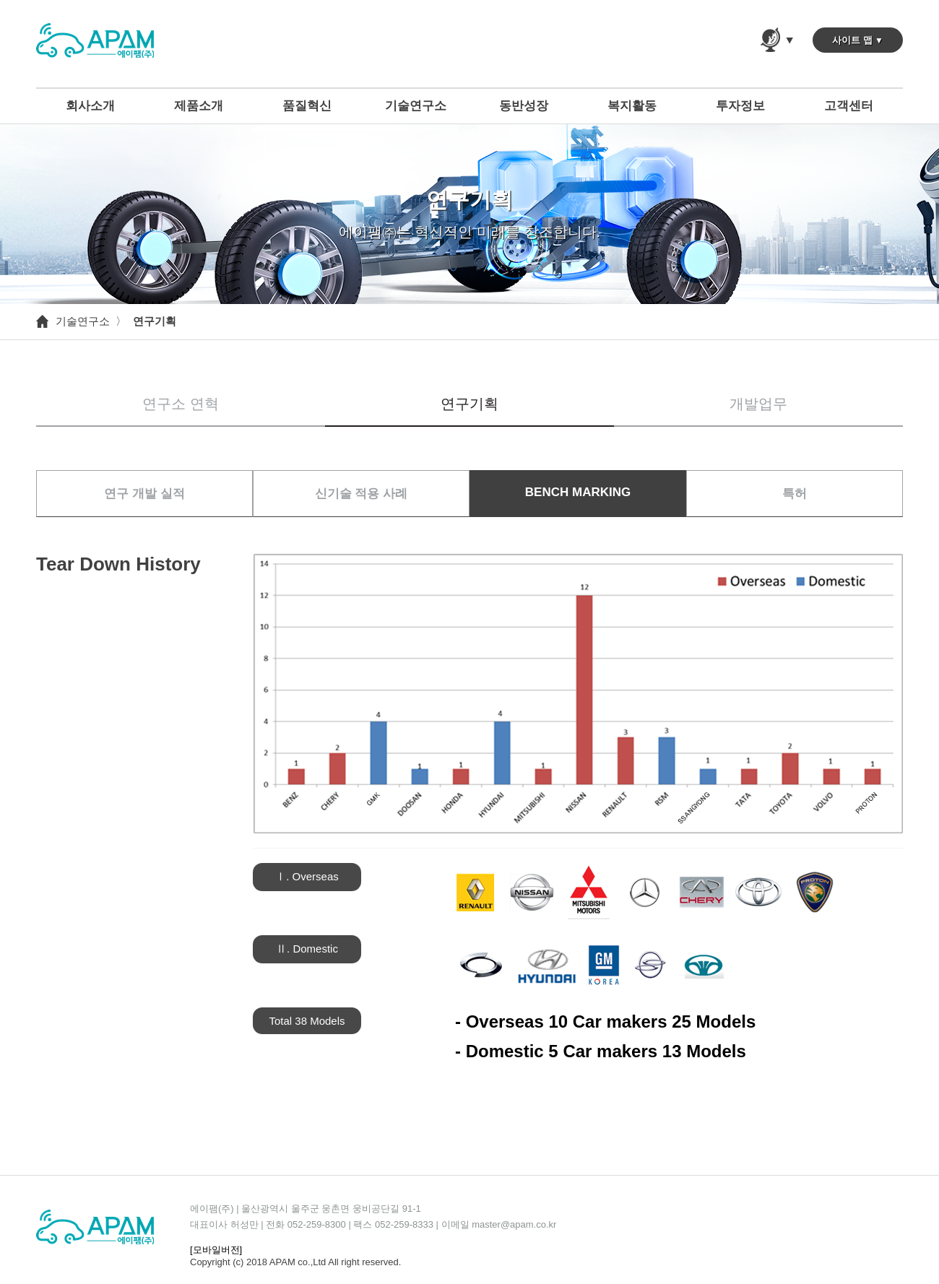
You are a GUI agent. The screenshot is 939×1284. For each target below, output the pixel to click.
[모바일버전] (216, 1249)
